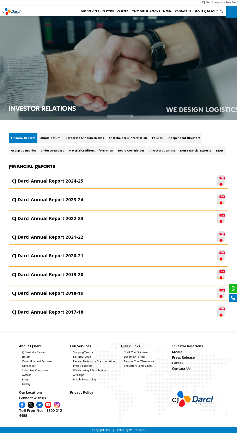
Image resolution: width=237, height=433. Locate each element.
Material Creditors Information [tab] (91, 150)
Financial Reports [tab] (23, 138)
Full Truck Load (82, 356)
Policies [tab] (157, 138)
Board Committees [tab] (131, 150)
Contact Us (183, 11)
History (26, 356)
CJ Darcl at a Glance (33, 352)
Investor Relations (146, 11)
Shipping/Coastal (83, 352)
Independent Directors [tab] (184, 138)
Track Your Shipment (136, 352)
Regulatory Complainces (138, 366)
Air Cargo (78, 375)
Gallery (26, 384)
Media (167, 11)
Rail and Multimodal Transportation (94, 361)
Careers (122, 11)
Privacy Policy (81, 392)
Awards (26, 375)
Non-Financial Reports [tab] (195, 150)
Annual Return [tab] (50, 138)
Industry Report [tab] (52, 150)
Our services (90, 11)
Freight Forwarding (84, 379)
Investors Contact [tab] (162, 150)
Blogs (25, 379)
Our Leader (29, 366)
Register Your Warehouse (139, 361)
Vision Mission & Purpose (37, 361)
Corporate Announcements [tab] (85, 138)
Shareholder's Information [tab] (128, 138)
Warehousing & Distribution (89, 370)
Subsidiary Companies (35, 370)
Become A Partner (134, 356)
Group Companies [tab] (23, 150)
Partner (108, 11)
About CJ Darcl (204, 11)
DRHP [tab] (220, 150)
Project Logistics (82, 366)
